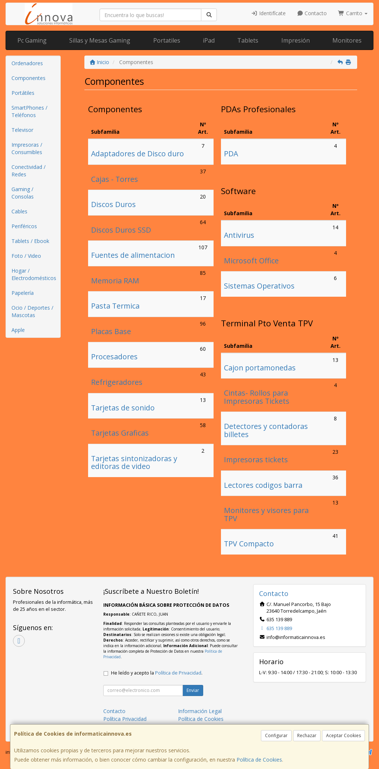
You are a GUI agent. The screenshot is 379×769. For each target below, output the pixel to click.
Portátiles (22, 92)
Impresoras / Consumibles (26, 148)
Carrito (353, 13)
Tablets (247, 40)
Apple (18, 329)
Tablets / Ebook (30, 240)
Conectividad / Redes (28, 170)
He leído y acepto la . (156, 673)
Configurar (276, 735)
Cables (19, 211)
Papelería (22, 292)
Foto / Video (26, 255)
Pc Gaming (32, 40)
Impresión (295, 40)
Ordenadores (27, 63)
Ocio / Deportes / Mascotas (32, 311)
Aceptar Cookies (343, 735)
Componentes (28, 77)
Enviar (193, 690)
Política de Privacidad (178, 673)
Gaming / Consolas (22, 193)
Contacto (312, 13)
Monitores (347, 40)
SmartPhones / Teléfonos (29, 111)
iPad (209, 40)
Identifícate (268, 13)
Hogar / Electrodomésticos (33, 274)
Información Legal (200, 711)
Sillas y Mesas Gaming (99, 40)
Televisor (22, 129)
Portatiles (166, 40)
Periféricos (24, 226)
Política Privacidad (125, 718)
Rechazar (306, 735)
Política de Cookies (259, 759)
